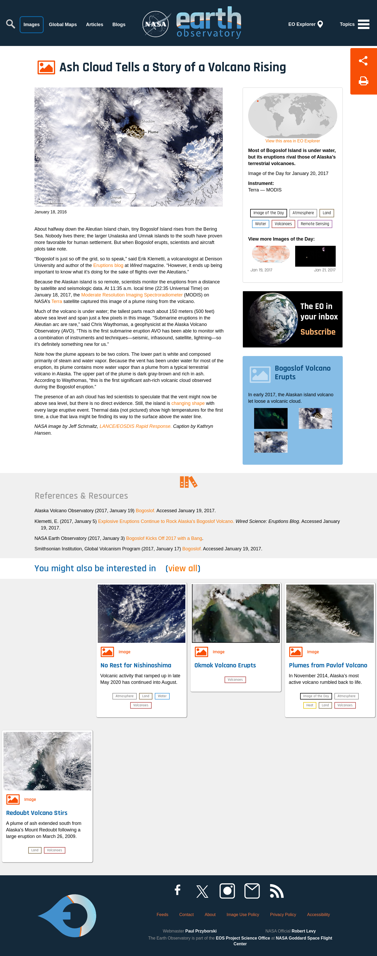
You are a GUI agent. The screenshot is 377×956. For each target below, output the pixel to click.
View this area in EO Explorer (292, 141)
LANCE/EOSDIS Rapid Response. (136, 426)
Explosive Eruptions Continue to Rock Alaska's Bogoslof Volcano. (166, 521)
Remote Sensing (315, 224)
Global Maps (63, 24)
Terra (57, 301)
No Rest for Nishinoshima (135, 665)
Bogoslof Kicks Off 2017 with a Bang (164, 538)
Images (32, 24)
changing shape (188, 403)
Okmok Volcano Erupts (225, 665)
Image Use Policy (243, 914)
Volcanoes (283, 224)
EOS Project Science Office (243, 938)
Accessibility (318, 914)
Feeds (162, 914)
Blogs (118, 24)
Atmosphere (303, 213)
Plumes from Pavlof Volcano (328, 665)
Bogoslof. (145, 510)
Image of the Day (268, 213)
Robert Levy (304, 931)
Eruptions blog (108, 265)
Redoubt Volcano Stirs (36, 813)
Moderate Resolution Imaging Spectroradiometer (132, 295)
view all (182, 568)
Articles (94, 24)
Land (327, 213)
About (210, 914)
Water (260, 224)
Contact (186, 914)
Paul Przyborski (201, 931)
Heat (309, 705)
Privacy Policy (283, 914)
